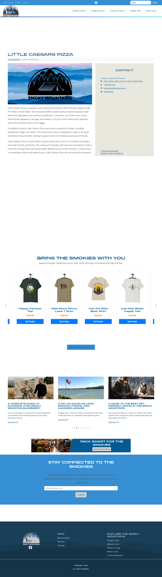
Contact (18, 2)
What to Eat (112, 551)
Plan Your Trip (9, 2)
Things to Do (113, 540)
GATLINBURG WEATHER (81, 513)
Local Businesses (115, 555)
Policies (61, 541)
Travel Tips (135, 11)
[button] (156, 305)
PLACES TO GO (79, 11)
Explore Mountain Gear (81, 347)
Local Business (14, 59)
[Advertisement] (81, 35)
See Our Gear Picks (102, 449)
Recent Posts (64, 538)
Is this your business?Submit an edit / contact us (112, 152)
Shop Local (151, 11)
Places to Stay (113, 548)
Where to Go (113, 544)
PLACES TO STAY (117, 11)
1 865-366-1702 (109, 85)
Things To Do (97, 11)
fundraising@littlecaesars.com (114, 88)
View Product (30, 321)
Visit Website (108, 92)
